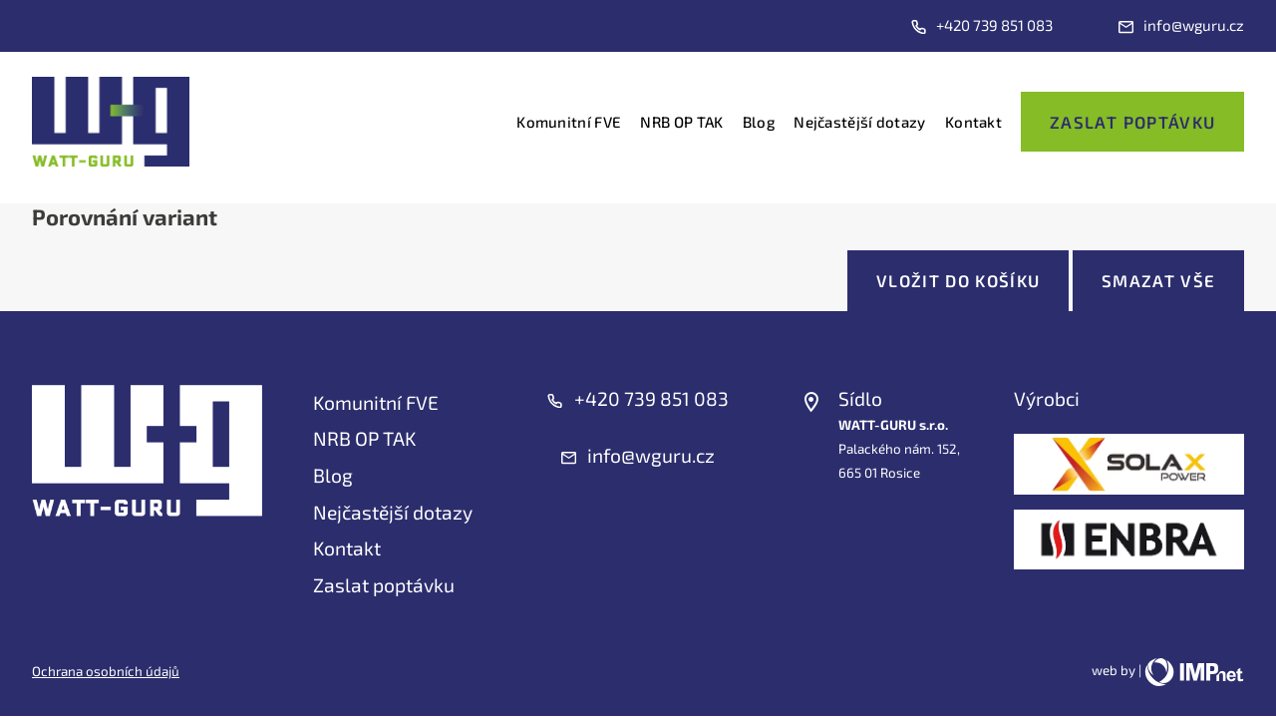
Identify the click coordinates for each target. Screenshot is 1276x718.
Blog (759, 122)
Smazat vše (1158, 280)
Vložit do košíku (958, 280)
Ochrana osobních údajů (105, 671)
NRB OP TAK (681, 122)
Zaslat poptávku (1132, 122)
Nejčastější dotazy (859, 122)
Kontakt (973, 122)
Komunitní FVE (568, 122)
